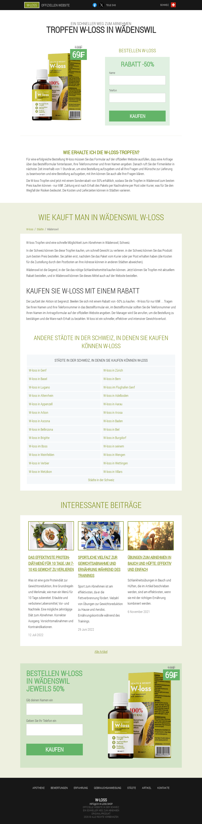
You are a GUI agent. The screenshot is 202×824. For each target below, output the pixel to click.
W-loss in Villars (112, 471)
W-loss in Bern (112, 379)
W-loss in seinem (113, 446)
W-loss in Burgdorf (114, 438)
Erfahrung (81, 788)
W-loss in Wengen (114, 454)
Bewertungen (59, 788)
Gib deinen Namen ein (39, 700)
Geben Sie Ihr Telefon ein (41, 720)
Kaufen (137, 116)
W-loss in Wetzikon (40, 471)
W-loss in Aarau (112, 404)
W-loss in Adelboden (115, 395)
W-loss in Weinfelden (41, 454)
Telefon (113, 90)
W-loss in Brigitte (39, 438)
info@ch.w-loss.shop (101, 803)
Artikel (146, 788)
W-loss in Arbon (38, 412)
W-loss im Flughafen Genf (119, 387)
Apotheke (39, 788)
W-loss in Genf (37, 370)
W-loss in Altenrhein (41, 395)
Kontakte (163, 788)
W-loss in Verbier (39, 463)
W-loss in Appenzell (41, 404)
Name (112, 72)
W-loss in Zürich (113, 370)
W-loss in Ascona (39, 421)
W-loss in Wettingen (115, 463)
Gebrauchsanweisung (107, 788)
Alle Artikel (101, 651)
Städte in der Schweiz (101, 480)
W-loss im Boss (38, 446)
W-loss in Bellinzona (41, 429)
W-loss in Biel (111, 429)
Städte (131, 788)
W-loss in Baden (113, 421)
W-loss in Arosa (112, 412)
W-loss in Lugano (39, 387)
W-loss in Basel (38, 379)
